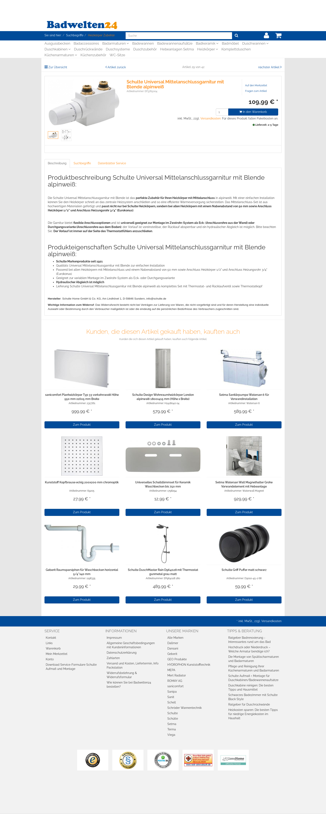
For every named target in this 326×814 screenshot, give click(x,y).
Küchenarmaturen (60, 55)
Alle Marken (175, 637)
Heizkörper (207, 49)
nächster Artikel (269, 67)
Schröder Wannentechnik (184, 707)
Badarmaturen (115, 43)
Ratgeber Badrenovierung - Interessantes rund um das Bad (249, 639)
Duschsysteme (118, 49)
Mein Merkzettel (56, 654)
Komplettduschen (236, 49)
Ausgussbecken (57, 43)
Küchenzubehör (93, 55)
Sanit (170, 697)
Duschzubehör (145, 49)
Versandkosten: (210, 118)
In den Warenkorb (253, 111)
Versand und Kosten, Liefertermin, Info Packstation (132, 665)
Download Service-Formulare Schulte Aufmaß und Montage (71, 666)
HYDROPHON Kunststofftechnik (188, 664)
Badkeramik (207, 43)
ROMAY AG (174, 680)
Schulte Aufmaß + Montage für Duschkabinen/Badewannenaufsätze (253, 678)
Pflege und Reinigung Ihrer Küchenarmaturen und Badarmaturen (253, 668)
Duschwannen (255, 43)
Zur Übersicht (57, 67)
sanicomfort (175, 686)
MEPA (171, 670)
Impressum (114, 637)
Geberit (172, 654)
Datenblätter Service (112, 163)
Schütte (172, 718)
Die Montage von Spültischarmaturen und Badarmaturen (253, 659)
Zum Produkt (82, 424)
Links (49, 643)
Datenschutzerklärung (122, 652)
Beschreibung (57, 163)
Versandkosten (271, 621)
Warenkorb (53, 648)
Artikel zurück (116, 67)
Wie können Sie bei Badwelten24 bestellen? (129, 684)
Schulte (172, 713)
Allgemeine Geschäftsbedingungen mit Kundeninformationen (131, 645)
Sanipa (172, 691)
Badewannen (143, 43)
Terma (171, 729)
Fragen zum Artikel (256, 91)
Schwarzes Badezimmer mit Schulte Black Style (253, 697)
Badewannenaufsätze (175, 43)
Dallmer (172, 643)
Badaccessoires (86, 43)
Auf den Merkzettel (256, 85)
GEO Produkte (177, 659)
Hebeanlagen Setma (177, 49)
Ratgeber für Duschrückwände (249, 704)
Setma (171, 724)
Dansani (172, 648)
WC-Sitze (117, 55)
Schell (171, 702)
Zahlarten (113, 658)
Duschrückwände (88, 49)
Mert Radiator (176, 675)
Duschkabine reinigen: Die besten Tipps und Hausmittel (250, 687)
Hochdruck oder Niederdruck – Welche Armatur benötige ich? (249, 649)
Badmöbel (230, 43)
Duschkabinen (57, 49)
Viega (171, 734)
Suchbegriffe (82, 163)
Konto (50, 659)
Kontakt (51, 637)
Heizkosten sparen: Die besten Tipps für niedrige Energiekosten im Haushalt (253, 714)
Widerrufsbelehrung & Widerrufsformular (122, 675)
